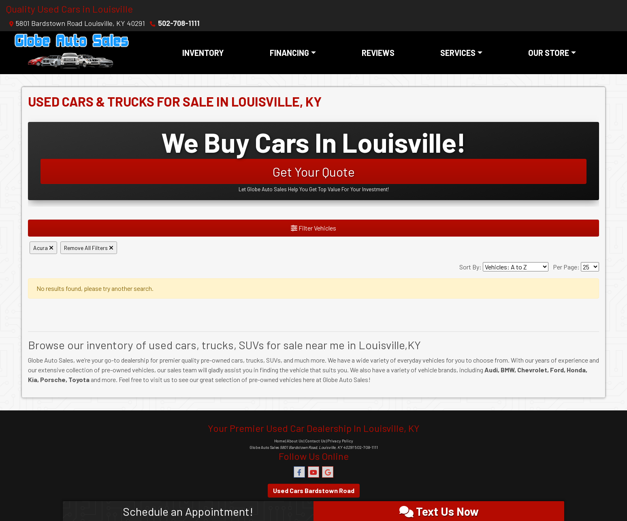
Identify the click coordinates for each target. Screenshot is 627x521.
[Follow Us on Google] (327, 472)
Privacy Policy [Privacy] (340, 440)
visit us (160, 379)
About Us (295, 440)
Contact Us (315, 440)
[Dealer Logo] (71, 52)
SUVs (273, 360)
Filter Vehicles (313, 228)
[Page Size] (590, 266)
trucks (254, 360)
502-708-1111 (179, 23)
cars (237, 360)
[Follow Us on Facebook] (299, 472)
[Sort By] (515, 266)
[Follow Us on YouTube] (313, 472)
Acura (43, 247)
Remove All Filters (88, 247)
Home (279, 440)
